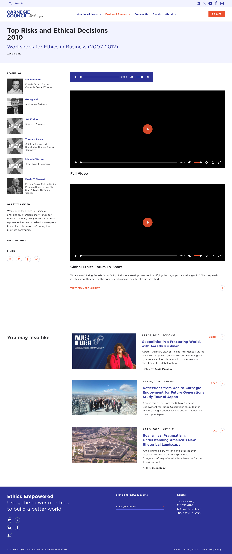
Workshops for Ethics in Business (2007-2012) (62, 47)
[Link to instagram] (222, 3)
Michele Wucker (35, 159)
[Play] (76, 77)
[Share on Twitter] (10, 259)
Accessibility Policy (211, 549)
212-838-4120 (185, 505)
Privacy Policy (191, 549)
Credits (176, 549)
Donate (216, 14)
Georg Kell (31, 99)
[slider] (99, 77)
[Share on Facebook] (28, 259)
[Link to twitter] (204, 3)
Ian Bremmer (33, 79)
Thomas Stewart (35, 139)
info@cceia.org (185, 501)
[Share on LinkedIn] (19, 259)
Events (157, 14)
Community (141, 14)
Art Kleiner (32, 119)
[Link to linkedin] (198, 3)
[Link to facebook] (216, 3)
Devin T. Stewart (35, 179)
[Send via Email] (37, 259)
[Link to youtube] (210, 3)
